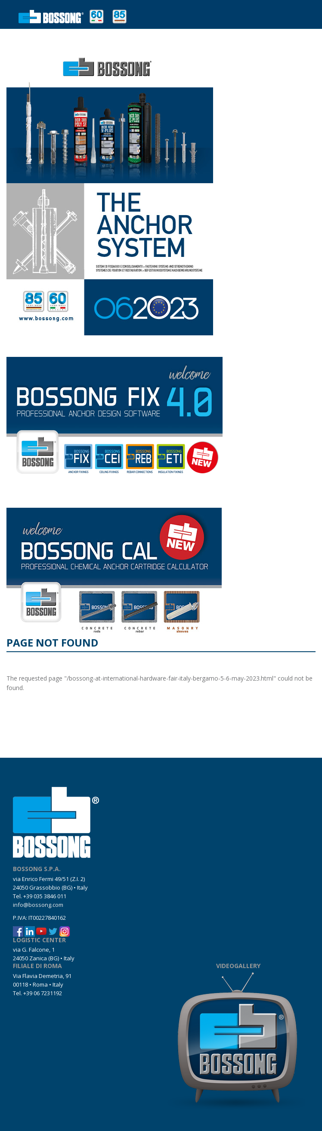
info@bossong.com (38, 905)
